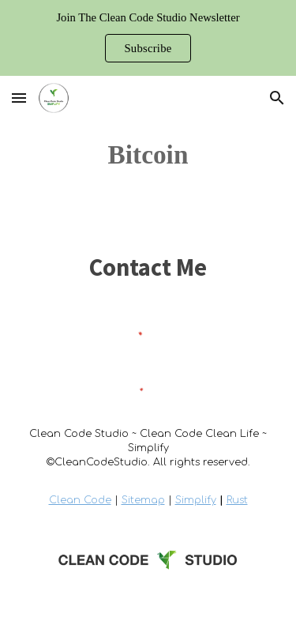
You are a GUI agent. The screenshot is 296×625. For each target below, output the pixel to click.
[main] (148, 155)
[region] (148, 38)
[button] (19, 97)
